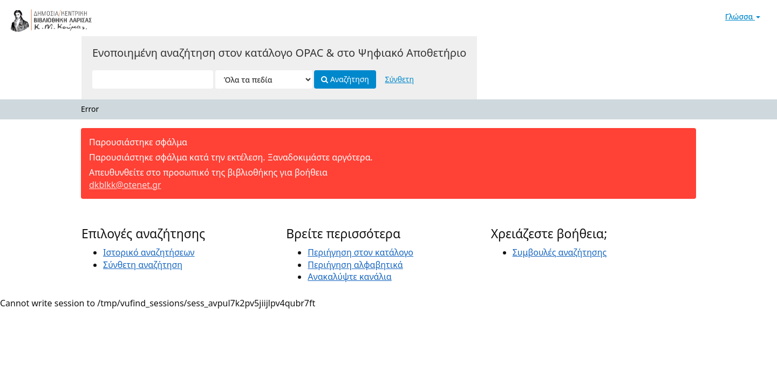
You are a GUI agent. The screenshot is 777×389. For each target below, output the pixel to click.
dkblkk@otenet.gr (125, 185)
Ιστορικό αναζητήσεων (149, 252)
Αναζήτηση (345, 79)
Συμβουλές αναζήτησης (560, 252)
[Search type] (263, 79)
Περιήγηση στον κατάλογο (360, 252)
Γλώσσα (742, 16)
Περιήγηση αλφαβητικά (355, 265)
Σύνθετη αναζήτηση (142, 265)
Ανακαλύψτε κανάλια (349, 277)
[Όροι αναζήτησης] (152, 79)
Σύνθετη (399, 79)
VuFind (34, 16)
